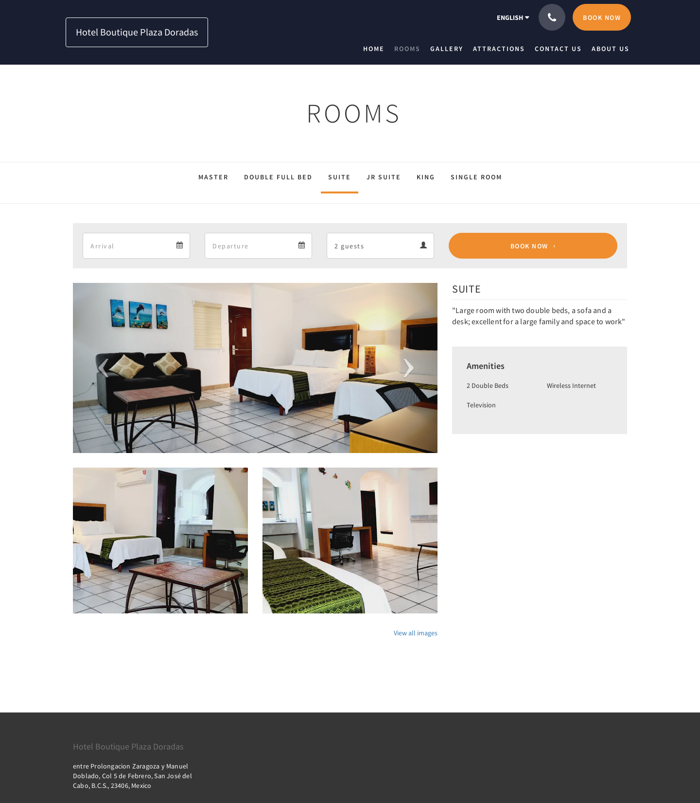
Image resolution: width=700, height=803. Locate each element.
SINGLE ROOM (476, 177)
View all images (416, 632)
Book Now (529, 246)
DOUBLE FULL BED (278, 177)
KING (426, 177)
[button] (100, 368)
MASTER (213, 177)
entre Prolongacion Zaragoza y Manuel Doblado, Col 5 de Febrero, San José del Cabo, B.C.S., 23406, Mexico (132, 776)
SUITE (339, 177)
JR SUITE (384, 177)
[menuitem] (376, 48)
